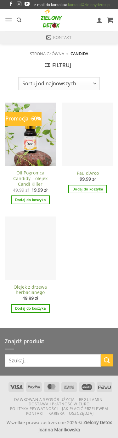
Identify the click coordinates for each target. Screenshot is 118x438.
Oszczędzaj (81, 413)
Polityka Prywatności (34, 408)
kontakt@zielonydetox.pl (89, 4)
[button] (8, 20)
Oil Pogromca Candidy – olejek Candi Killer (30, 178)
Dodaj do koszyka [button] (30, 199)
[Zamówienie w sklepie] (58, 83)
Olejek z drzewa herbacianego (30, 289)
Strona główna (47, 53)
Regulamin (91, 399)
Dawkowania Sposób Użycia (44, 399)
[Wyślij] (107, 360)
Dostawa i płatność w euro (59, 404)
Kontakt (35, 413)
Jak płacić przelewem (85, 408)
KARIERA (56, 413)
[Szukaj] (19, 20)
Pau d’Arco (88, 173)
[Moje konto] (99, 20)
